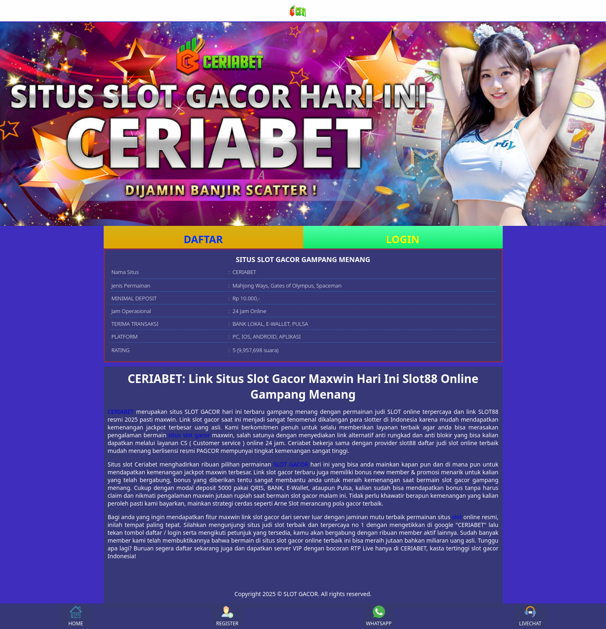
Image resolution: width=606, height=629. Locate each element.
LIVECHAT (530, 616)
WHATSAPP (378, 616)
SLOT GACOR (290, 464)
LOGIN (402, 239)
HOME (75, 616)
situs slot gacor (189, 435)
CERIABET (121, 411)
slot (457, 517)
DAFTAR (203, 239)
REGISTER (227, 616)
